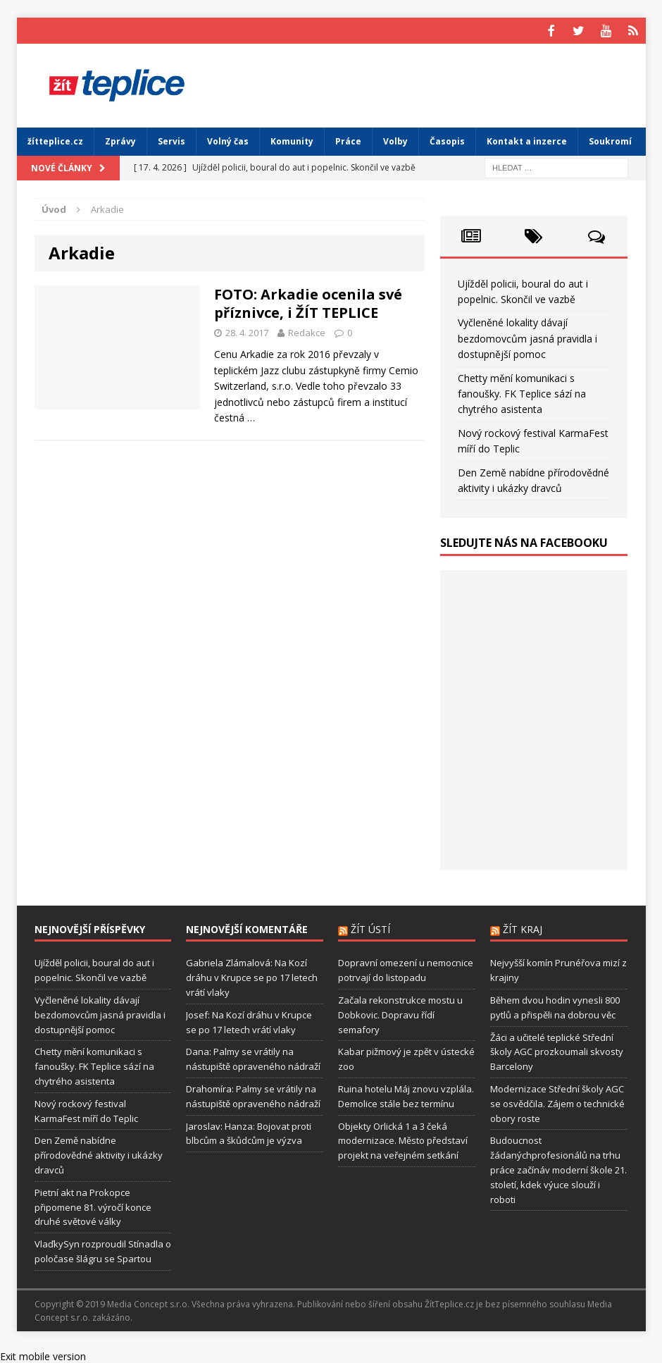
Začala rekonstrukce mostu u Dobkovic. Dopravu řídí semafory (400, 1013)
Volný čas (228, 140)
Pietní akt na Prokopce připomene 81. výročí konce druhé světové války (93, 1205)
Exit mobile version (43, 1355)
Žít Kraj (522, 928)
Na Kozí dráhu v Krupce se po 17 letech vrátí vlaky (252, 976)
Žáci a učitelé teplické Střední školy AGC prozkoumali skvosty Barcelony (556, 1050)
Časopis (447, 140)
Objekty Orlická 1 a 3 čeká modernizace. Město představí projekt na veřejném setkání (403, 1139)
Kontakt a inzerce (527, 140)
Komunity (291, 140)
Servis (171, 140)
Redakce (306, 330)
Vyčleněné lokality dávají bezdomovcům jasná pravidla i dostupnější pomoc (527, 336)
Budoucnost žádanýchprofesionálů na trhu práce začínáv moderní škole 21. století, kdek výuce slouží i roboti (558, 1168)
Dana (197, 1050)
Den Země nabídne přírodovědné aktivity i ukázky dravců (99, 1154)
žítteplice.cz (55, 140)
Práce (348, 140)
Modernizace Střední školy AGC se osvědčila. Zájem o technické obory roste (557, 1102)
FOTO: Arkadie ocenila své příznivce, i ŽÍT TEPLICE (308, 301)
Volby (395, 140)
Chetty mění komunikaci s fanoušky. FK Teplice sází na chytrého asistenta (522, 391)
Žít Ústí (370, 928)
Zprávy (120, 140)
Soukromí (610, 140)
